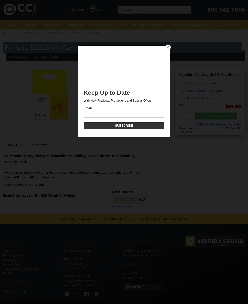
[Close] (169, 46)
